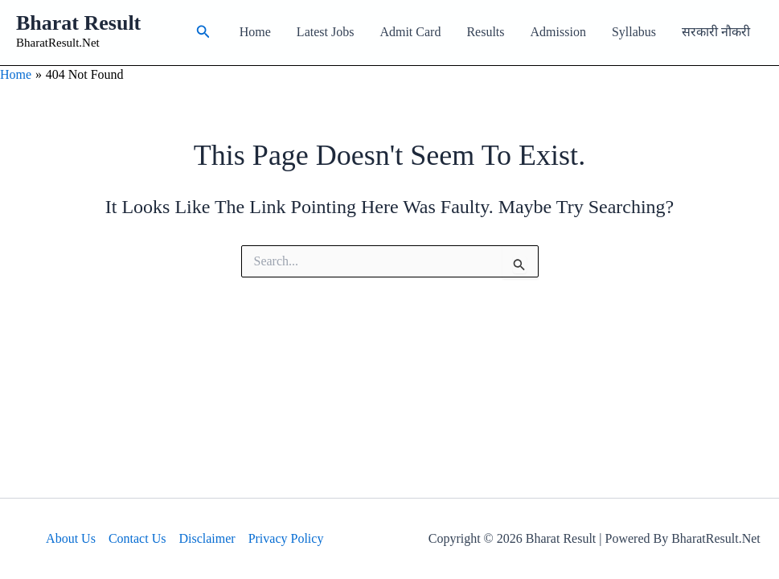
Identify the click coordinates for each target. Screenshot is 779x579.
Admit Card (410, 32)
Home (255, 32)
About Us (71, 538)
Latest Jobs (326, 32)
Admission (558, 32)
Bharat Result (78, 23)
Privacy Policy (286, 538)
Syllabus (634, 32)
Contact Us (137, 538)
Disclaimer (206, 538)
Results (485, 32)
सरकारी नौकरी (716, 32)
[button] (203, 32)
